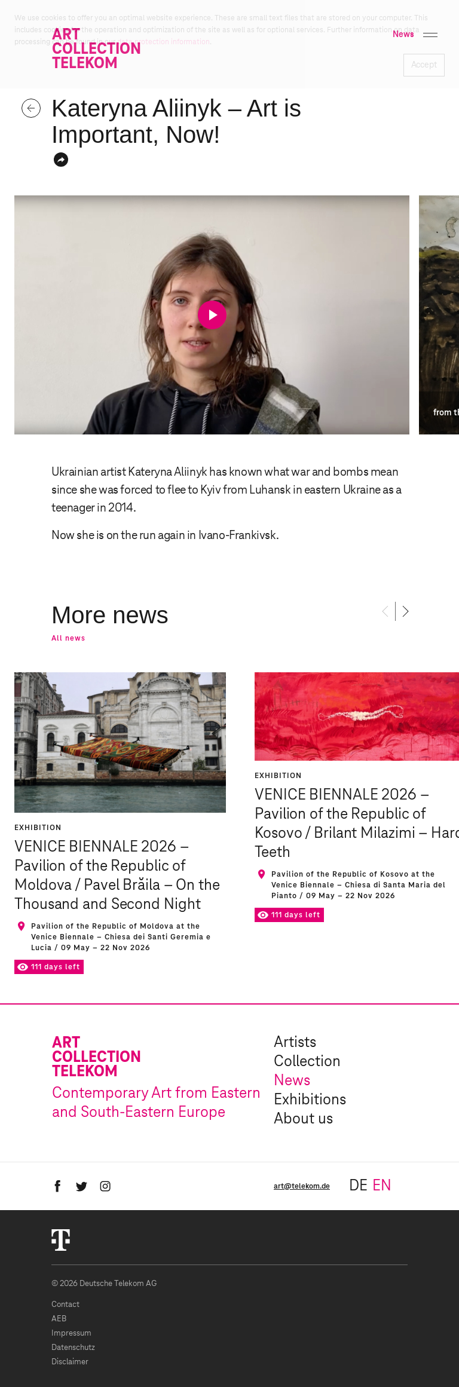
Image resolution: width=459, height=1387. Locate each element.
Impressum (71, 1333)
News (292, 1081)
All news (68, 638)
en (381, 1186)
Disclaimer (69, 1362)
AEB (58, 1319)
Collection (307, 1062)
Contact (65, 1304)
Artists (295, 1042)
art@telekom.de (302, 1186)
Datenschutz (73, 1347)
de (358, 1186)
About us (303, 1119)
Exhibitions (310, 1100)
